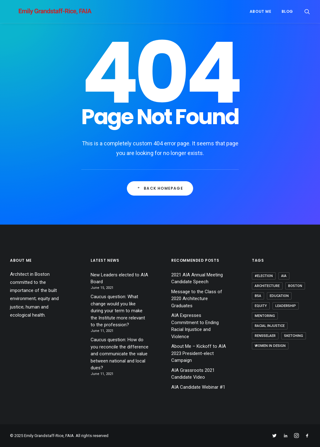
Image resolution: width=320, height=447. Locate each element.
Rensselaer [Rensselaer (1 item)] (265, 336)
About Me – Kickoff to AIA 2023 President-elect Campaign (198, 353)
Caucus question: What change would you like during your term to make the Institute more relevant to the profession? (118, 311)
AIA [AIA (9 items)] (284, 276)
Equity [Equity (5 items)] (261, 306)
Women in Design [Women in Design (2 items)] (270, 346)
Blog (287, 11)
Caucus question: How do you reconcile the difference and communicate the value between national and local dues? (119, 354)
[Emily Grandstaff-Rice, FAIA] (46, 11)
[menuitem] (260, 11)
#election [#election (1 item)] (264, 276)
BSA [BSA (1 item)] (258, 296)
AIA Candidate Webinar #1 (198, 387)
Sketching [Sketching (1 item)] (293, 336)
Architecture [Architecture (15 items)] (267, 286)
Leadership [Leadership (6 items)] (285, 306)
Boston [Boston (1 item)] (295, 286)
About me (261, 11)
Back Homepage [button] (160, 188)
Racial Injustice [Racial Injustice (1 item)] (270, 326)
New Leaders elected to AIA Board (119, 278)
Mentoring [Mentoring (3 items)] (265, 316)
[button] (307, 11)
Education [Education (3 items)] (279, 296)
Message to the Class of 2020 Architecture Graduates (196, 299)
